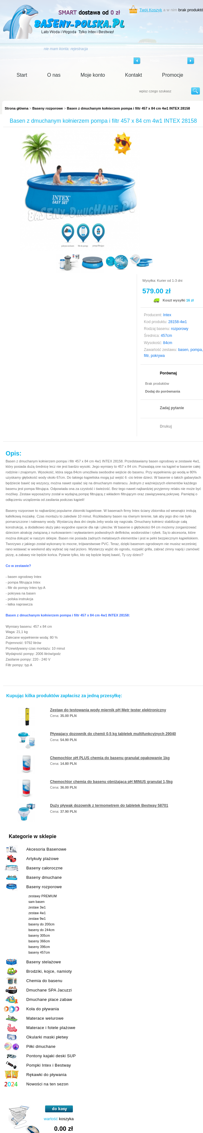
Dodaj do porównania (162, 391)
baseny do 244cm (41, 930)
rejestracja (79, 49)
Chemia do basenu (44, 980)
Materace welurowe (44, 1018)
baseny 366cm (39, 941)
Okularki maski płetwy (47, 1037)
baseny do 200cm (41, 924)
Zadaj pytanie (172, 408)
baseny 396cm (39, 947)
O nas (54, 75)
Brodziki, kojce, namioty (49, 971)
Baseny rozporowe (47, 108)
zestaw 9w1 (37, 918)
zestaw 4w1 (37, 913)
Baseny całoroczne (44, 868)
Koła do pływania (42, 1009)
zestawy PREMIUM (42, 896)
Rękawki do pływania (46, 1074)
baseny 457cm (39, 952)
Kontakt (133, 75)
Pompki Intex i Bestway (48, 1065)
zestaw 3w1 (37, 907)
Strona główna (16, 108)
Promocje (172, 75)
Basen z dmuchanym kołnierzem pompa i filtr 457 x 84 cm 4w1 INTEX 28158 (128, 108)
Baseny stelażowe (43, 962)
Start (22, 75)
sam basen (36, 902)
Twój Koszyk (151, 10)
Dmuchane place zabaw (49, 999)
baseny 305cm (39, 935)
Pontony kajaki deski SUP (51, 1055)
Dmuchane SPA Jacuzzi (49, 990)
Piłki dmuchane (41, 1046)
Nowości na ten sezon (47, 1084)
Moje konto (92, 75)
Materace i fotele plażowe (50, 1027)
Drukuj (166, 426)
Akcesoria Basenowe (46, 849)
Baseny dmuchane (44, 877)
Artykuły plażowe (42, 858)
